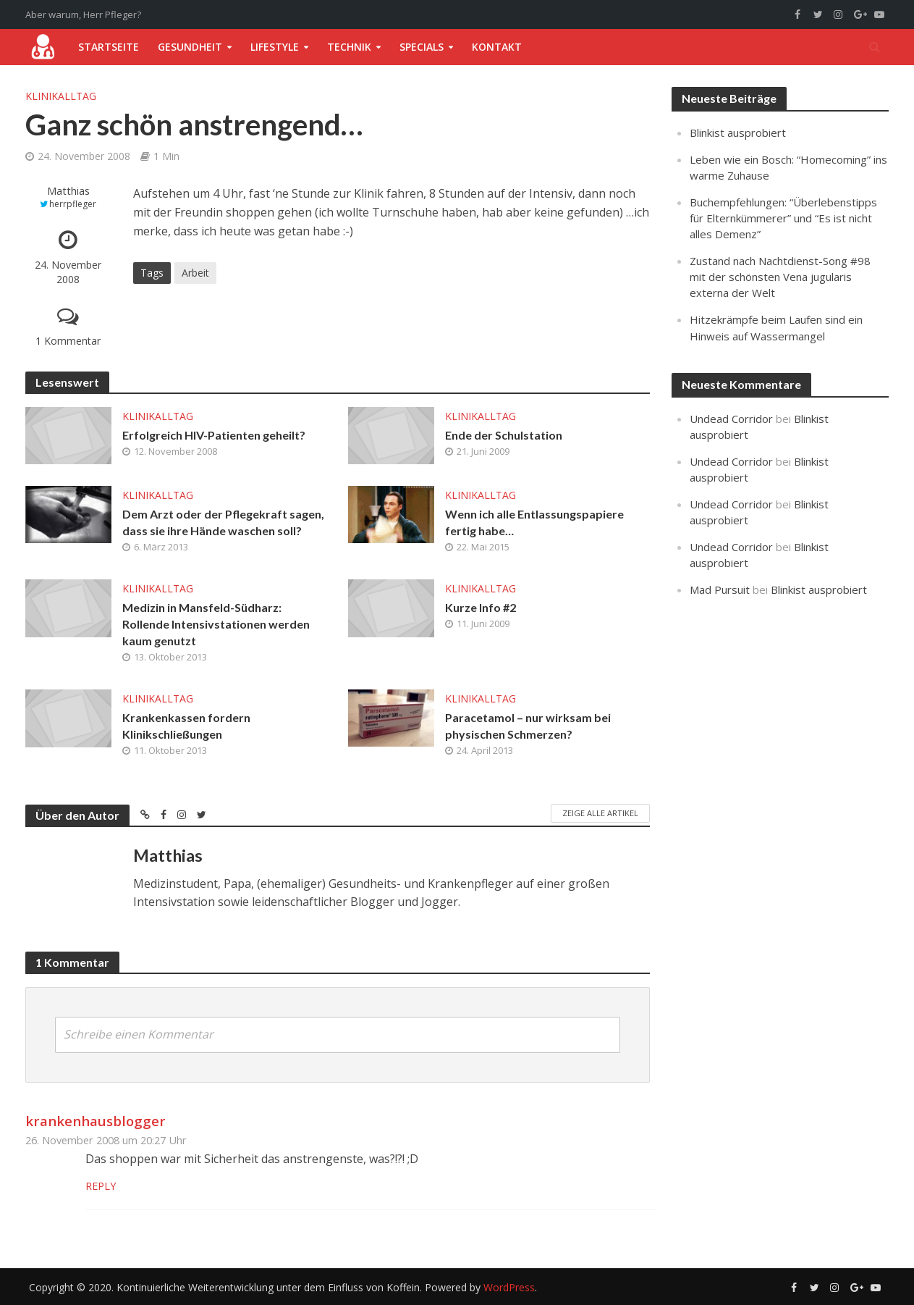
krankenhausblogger (95, 1121)
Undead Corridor (731, 418)
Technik (349, 47)
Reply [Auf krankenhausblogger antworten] (100, 1186)
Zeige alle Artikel (600, 812)
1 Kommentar (68, 341)
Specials (421, 47)
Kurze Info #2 (480, 607)
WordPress (509, 1287)
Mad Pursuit (720, 589)
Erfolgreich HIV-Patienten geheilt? (213, 435)
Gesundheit (190, 47)
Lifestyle (274, 47)
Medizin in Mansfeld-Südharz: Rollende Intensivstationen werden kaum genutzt (216, 623)
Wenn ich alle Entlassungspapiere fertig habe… (534, 522)
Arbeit (195, 273)
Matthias (68, 191)
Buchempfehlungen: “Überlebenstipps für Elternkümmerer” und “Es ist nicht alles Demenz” (783, 218)
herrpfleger (72, 204)
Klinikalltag (60, 96)
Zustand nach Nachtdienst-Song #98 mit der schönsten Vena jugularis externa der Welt (780, 276)
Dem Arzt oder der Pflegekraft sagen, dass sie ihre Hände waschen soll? (223, 522)
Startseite (108, 47)
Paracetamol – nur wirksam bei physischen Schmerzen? (528, 725)
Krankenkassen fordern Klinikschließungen (186, 725)
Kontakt (497, 47)
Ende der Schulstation (503, 435)
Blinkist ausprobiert (738, 132)
